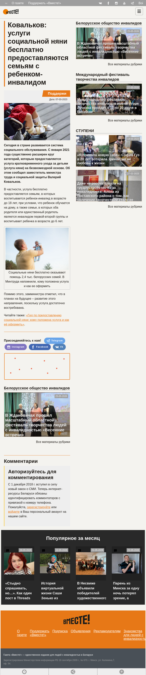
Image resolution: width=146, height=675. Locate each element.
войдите (14, 511)
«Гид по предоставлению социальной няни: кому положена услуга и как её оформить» (36, 320)
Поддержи (57, 93)
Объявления (80, 631)
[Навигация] (139, 11)
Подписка (60, 631)
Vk (59, 347)
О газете (18, 3)
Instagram (16, 347)
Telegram (55, 341)
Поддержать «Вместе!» (44, 3)
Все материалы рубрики (53, 441)
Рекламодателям (107, 631)
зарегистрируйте (39, 507)
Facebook (39, 347)
